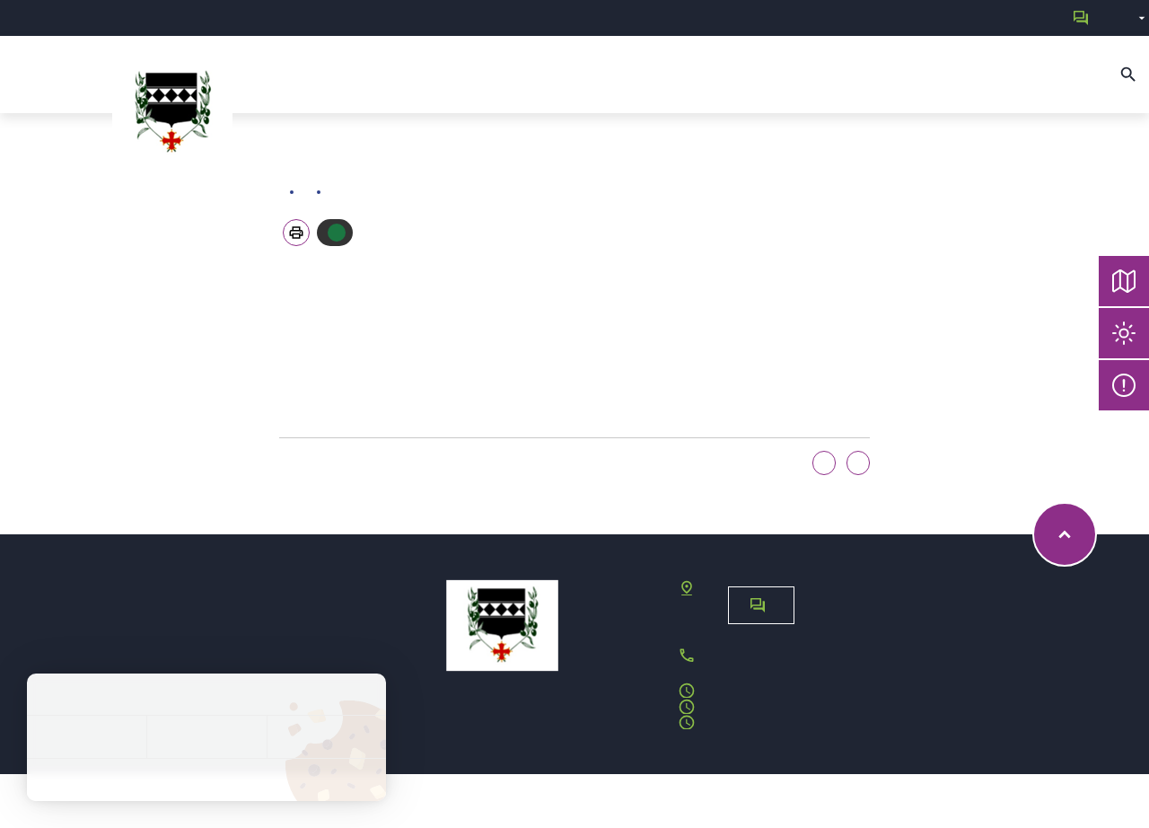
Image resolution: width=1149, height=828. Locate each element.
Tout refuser (206, 737)
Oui (824, 463)
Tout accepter (86, 737)
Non (858, 463)
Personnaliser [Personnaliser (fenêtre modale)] (326, 737)
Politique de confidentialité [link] (206, 779)
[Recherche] (1128, 74)
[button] (296, 232)
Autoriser (337, 233)
